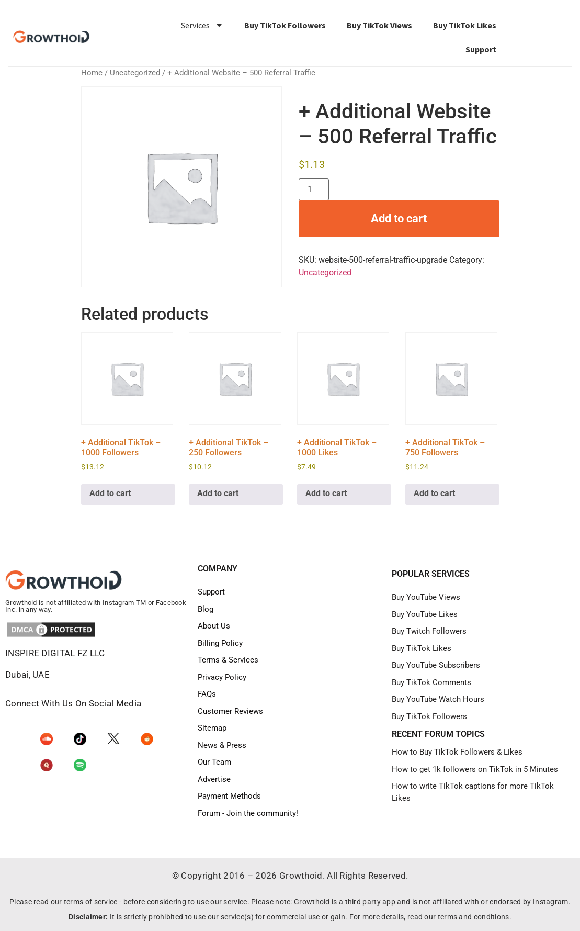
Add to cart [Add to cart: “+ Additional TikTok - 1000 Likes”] (326, 493)
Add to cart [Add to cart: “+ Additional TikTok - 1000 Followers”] (110, 493)
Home (92, 72)
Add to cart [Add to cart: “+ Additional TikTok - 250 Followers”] (217, 493)
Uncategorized (135, 72)
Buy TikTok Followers (285, 25)
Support (480, 49)
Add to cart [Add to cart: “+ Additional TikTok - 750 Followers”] (434, 493)
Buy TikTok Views (379, 25)
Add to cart (399, 218)
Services (202, 25)
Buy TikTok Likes (464, 25)
